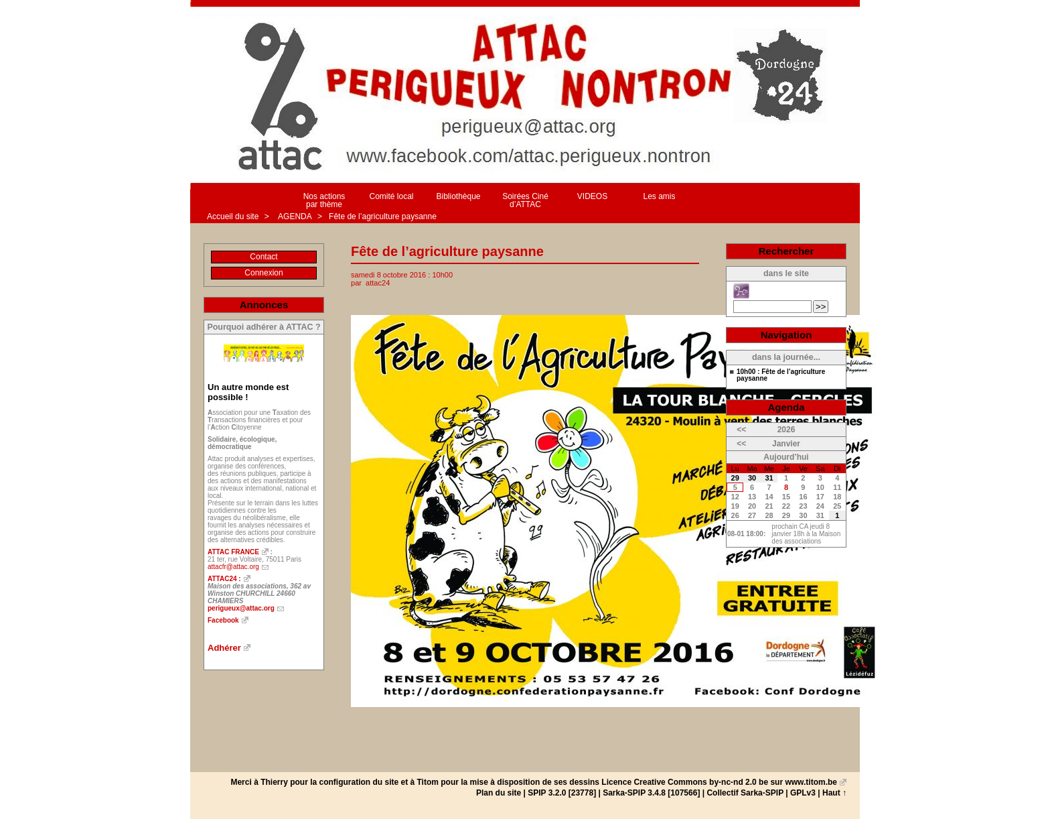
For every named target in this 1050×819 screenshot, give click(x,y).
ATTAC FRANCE (233, 552)
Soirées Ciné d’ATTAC (525, 200)
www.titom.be (811, 782)
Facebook (223, 620)
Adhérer (224, 648)
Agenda (785, 407)
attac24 (378, 283)
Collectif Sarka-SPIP (744, 793)
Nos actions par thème (324, 200)
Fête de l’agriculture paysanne (383, 216)
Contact (263, 256)
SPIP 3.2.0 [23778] (562, 793)
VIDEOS (592, 196)
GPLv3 (803, 793)
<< (741, 429)
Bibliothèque (458, 196)
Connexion (263, 272)
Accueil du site (232, 216)
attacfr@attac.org (233, 566)
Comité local (391, 196)
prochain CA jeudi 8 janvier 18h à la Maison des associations (805, 534)
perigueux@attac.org (241, 608)
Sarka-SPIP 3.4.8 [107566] (651, 793)
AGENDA (295, 216)
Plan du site (498, 793)
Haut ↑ (834, 793)
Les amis (659, 196)
